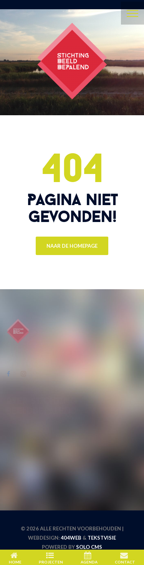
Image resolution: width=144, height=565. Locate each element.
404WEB (71, 538)
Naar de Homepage (72, 246)
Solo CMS (89, 547)
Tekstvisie (102, 538)
